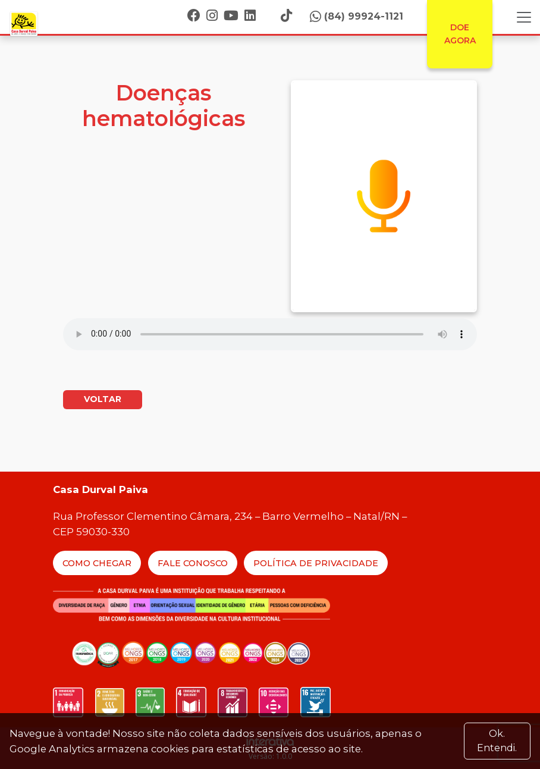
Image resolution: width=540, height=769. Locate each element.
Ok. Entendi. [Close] (497, 741)
